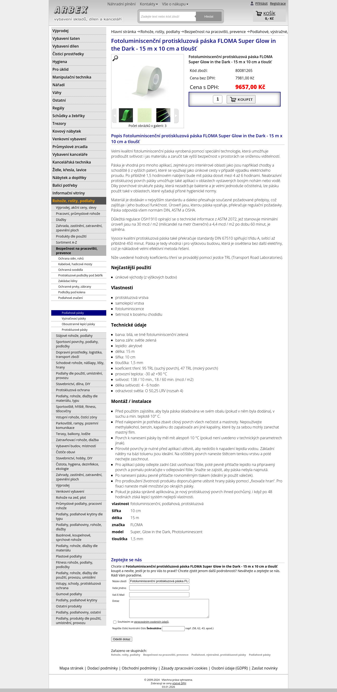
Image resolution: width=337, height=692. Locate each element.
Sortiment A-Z (66, 242)
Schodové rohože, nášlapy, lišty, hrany (80, 365)
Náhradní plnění (121, 4)
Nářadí (58, 84)
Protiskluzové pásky (75, 330)
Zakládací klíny (67, 281)
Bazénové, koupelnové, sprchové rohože (73, 537)
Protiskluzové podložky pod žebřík (80, 275)
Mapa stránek (71, 671)
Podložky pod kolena (71, 292)
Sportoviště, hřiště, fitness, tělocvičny (76, 408)
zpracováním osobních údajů (151, 625)
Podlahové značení (70, 298)
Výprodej (60, 30)
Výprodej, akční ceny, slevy (76, 207)
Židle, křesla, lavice (69, 169)
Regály (58, 108)
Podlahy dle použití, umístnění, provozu (79, 375)
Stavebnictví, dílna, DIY (73, 384)
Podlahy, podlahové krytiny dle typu (79, 516)
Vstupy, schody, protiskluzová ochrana (78, 585)
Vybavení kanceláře (70, 154)
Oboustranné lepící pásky (78, 324)
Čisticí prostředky (68, 53)
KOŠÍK (269, 13)
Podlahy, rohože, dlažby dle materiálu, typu (77, 398)
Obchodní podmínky (139, 671)
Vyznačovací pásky (74, 318)
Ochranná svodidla (70, 270)
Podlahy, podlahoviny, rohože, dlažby (79, 526)
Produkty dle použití (71, 236)
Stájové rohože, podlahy (74, 335)
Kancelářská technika (71, 162)
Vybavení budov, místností (76, 446)
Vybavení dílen (65, 46)
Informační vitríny (68, 193)
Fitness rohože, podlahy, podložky (74, 564)
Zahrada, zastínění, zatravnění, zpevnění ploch (79, 227)
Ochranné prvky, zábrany (74, 287)
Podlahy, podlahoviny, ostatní (78, 612)
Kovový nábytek (66, 131)
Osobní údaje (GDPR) (229, 671)
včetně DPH (179, 686)
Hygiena (59, 61)
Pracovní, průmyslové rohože (78, 213)
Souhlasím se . (143, 625)
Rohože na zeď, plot (71, 497)
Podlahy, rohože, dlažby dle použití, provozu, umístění (77, 575)
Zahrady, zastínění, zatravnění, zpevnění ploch (79, 476)
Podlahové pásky (260, 658)
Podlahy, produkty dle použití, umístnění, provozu (78, 620)
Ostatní (59, 100)
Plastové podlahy (69, 556)
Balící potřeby (64, 185)
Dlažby (61, 219)
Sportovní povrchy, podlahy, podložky (77, 343)
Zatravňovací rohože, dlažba (77, 440)
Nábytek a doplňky (69, 177)
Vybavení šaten (66, 38)
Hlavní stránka (123, 31)
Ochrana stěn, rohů (71, 258)
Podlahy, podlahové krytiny (76, 600)
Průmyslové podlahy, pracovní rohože (79, 505)
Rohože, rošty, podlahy (160, 31)
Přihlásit (261, 3)
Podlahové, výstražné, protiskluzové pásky (286, 31)
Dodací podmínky (102, 671)
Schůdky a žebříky (68, 115)
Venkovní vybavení (69, 138)
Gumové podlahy (69, 594)
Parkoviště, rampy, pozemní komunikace (77, 425)
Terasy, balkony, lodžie (73, 434)
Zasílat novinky (265, 671)
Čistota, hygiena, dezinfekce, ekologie (77, 466)
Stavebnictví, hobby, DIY (74, 458)
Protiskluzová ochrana (73, 390)
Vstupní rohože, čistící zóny (76, 417)
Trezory (59, 123)
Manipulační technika (71, 77)
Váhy (56, 92)
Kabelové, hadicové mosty (75, 264)
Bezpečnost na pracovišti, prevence (215, 31)
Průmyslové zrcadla (70, 146)
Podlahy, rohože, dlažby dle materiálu (77, 547)
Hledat (208, 16)
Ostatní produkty (69, 606)
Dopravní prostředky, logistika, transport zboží (79, 354)
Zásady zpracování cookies (184, 671)
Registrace (278, 3)
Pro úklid (60, 69)
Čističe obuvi (65, 452)
